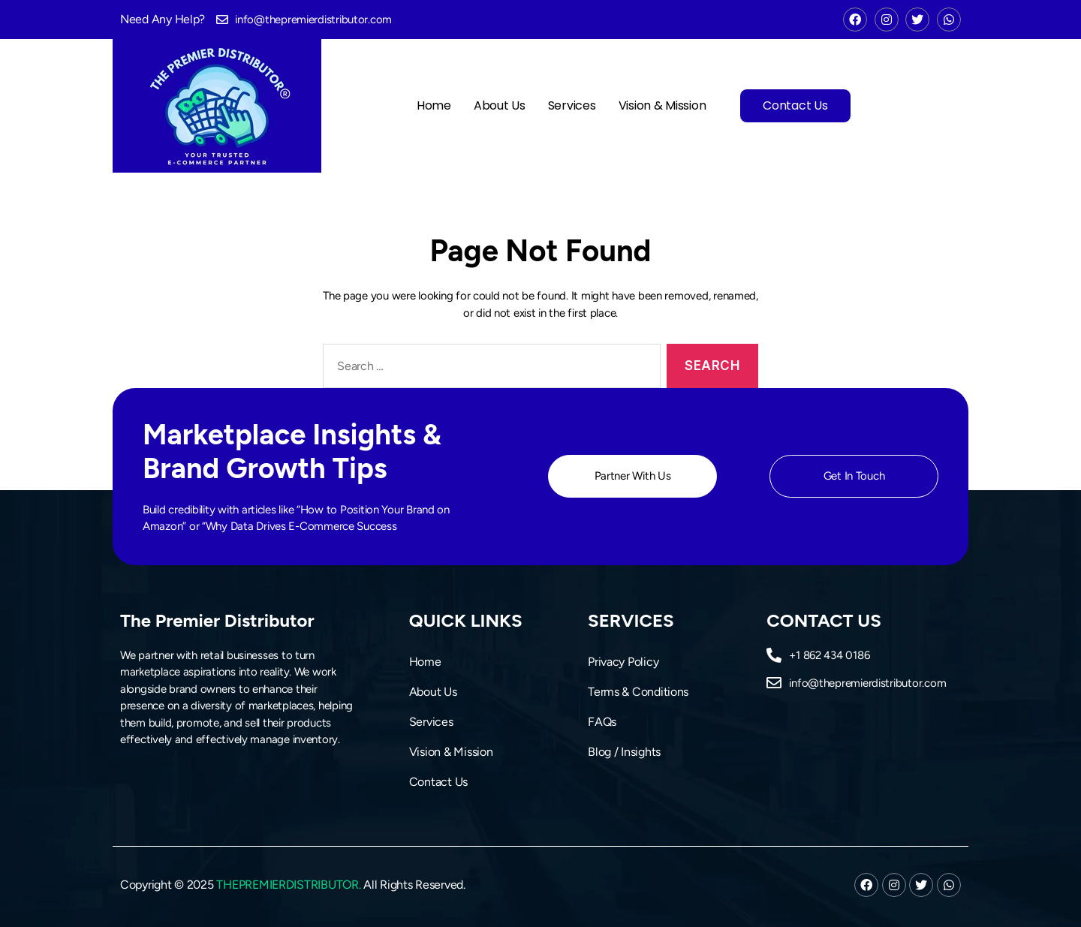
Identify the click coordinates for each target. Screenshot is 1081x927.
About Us (499, 105)
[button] (632, 476)
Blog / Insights (624, 752)
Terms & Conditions (638, 692)
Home (434, 105)
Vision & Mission (662, 105)
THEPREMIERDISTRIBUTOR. (288, 884)
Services (572, 105)
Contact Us (795, 105)
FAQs (602, 722)
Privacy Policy (623, 662)
